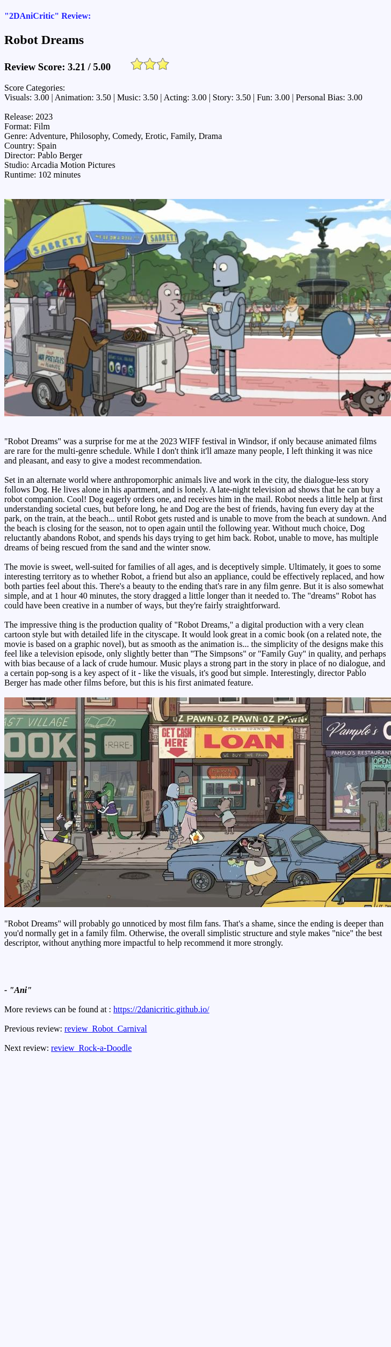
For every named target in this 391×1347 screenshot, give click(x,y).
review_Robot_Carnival (105, 1028)
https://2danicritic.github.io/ (161, 1009)
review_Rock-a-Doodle (91, 1047)
